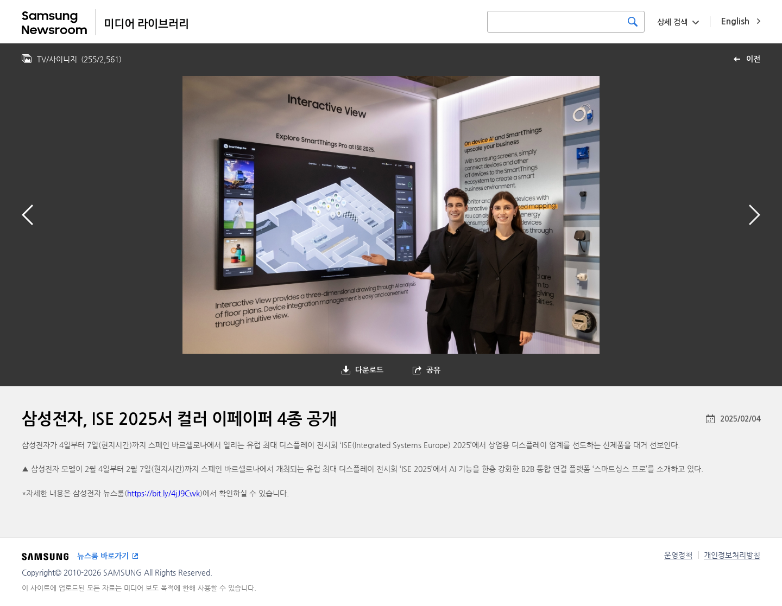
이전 (753, 59)
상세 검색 (672, 22)
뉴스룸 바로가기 (103, 556)
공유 (433, 370)
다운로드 (369, 370)
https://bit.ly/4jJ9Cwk (163, 493)
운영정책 (678, 555)
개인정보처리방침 (732, 555)
